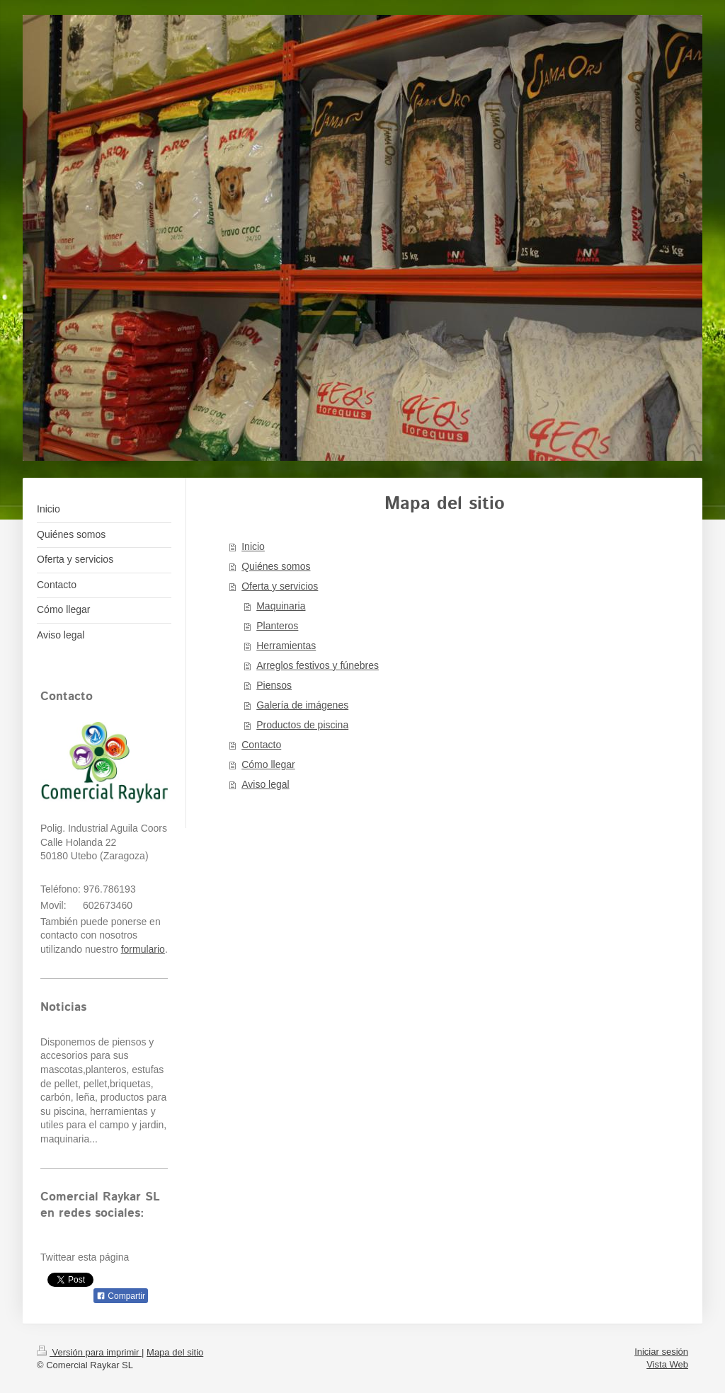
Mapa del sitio (175, 1352)
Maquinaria (280, 606)
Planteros (277, 625)
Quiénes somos (275, 566)
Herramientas (286, 645)
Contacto (261, 744)
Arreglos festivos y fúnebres (317, 665)
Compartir (120, 1296)
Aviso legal (265, 784)
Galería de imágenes (302, 705)
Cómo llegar (268, 764)
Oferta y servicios (279, 586)
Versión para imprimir (89, 1352)
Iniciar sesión (661, 1351)
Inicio (253, 546)
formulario (143, 949)
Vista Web (667, 1364)
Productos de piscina (302, 724)
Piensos (274, 685)
